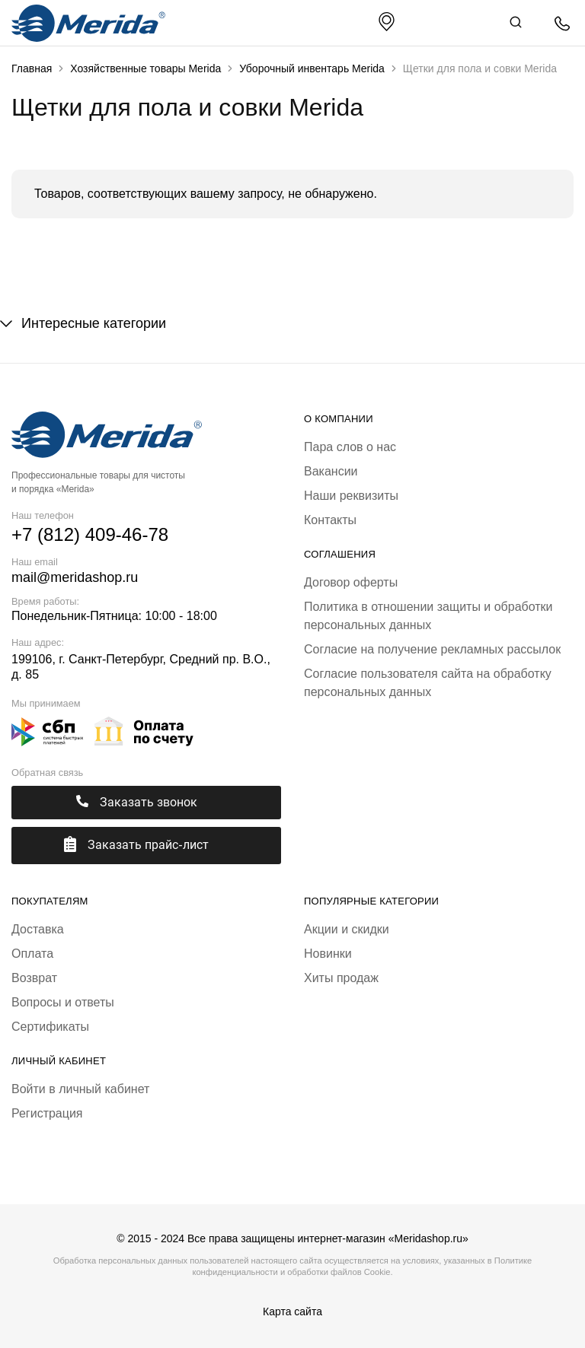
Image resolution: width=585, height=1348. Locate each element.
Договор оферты (351, 582)
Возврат (34, 977)
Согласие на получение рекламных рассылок (432, 649)
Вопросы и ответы (62, 1002)
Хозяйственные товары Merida (145, 68)
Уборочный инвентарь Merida (312, 68)
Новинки (328, 953)
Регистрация (47, 1113)
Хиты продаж (341, 977)
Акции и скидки (346, 929)
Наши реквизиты (351, 495)
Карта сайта (292, 1311)
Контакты (330, 519)
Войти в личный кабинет (80, 1089)
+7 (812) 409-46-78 (89, 534)
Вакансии (331, 471)
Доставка (37, 929)
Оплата (32, 953)
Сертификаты (50, 1026)
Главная (31, 68)
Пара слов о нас (350, 446)
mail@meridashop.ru (74, 577)
